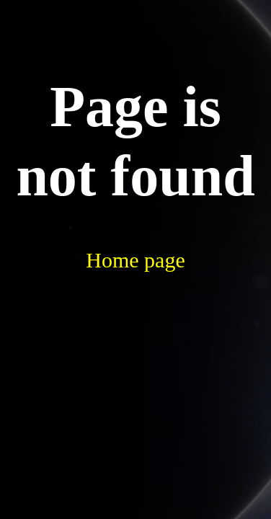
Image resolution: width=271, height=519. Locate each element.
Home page (135, 260)
